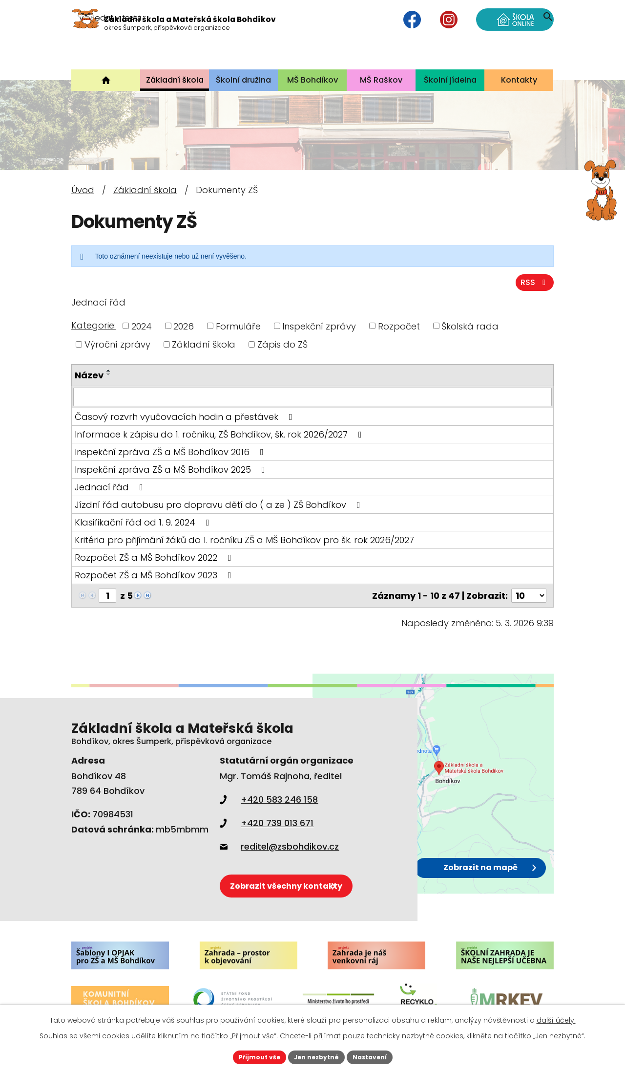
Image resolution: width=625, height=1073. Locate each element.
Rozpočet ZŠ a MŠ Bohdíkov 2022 (155, 558)
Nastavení (376, 1056)
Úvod (82, 190)
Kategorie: (93, 326)
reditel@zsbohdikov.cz (279, 847)
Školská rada (470, 326)
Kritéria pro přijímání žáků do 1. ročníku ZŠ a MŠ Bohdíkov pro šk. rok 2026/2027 (244, 540)
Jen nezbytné (316, 1056)
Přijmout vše (252, 1056)
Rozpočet (399, 326)
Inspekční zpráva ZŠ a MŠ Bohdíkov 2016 (171, 452)
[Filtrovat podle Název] (312, 397)
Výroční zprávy (117, 345)
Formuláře (238, 326)
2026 (183, 326)
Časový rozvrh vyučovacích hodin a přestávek (185, 417)
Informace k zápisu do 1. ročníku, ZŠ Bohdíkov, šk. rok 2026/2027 (220, 435)
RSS (533, 282)
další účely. (556, 1018)
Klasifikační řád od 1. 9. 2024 (144, 523)
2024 (141, 326)
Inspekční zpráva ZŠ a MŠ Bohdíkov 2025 (172, 470)
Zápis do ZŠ (282, 345)
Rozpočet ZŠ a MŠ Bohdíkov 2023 (155, 575)
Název (89, 376)
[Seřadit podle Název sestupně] (109, 375)
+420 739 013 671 (266, 823)
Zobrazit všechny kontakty (304, 881)
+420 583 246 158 (269, 800)
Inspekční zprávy (319, 326)
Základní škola (145, 190)
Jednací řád (111, 488)
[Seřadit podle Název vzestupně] (109, 371)
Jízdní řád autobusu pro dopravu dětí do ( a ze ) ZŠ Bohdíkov (219, 505)
